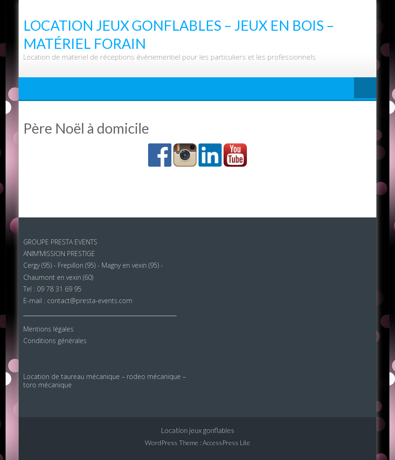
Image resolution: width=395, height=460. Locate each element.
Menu (365, 88)
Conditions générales (55, 340)
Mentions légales (48, 329)
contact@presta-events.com (89, 300)
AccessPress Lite (226, 442)
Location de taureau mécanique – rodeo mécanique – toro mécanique (104, 380)
